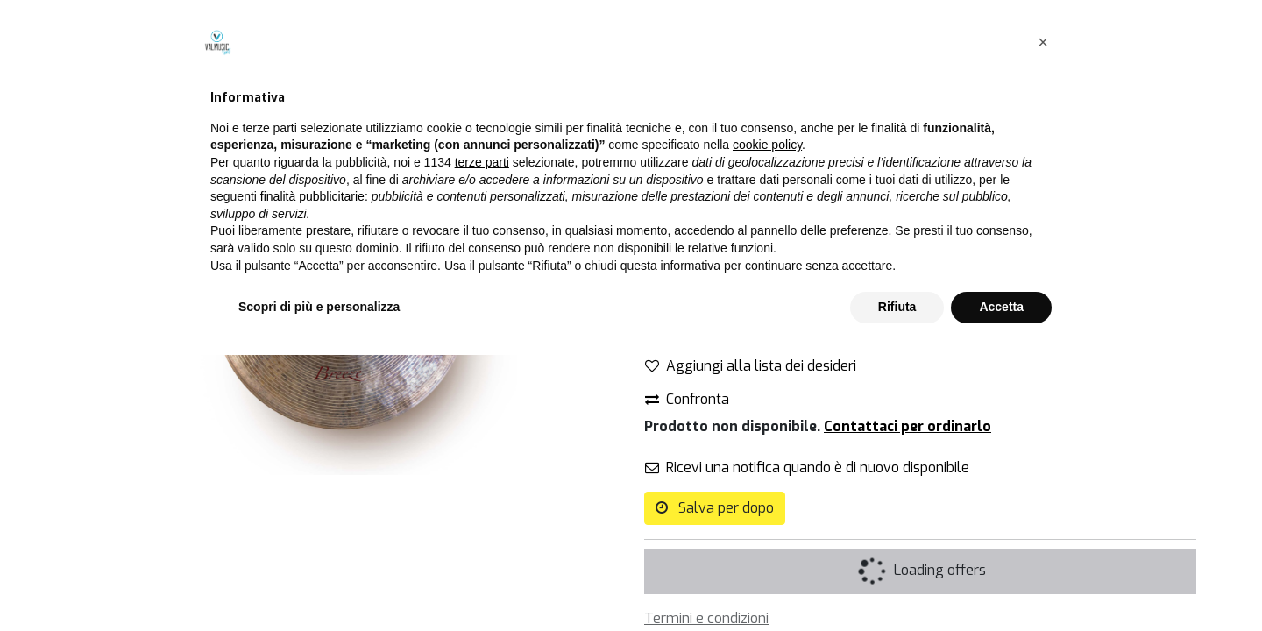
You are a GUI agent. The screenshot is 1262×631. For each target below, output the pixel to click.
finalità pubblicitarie (312, 472)
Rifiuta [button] (897, 583)
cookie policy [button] (767, 422)
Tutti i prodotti (689, 86)
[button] (1043, 318)
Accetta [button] (1001, 583)
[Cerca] (599, 86)
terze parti (482, 438)
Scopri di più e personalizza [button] (319, 583)
